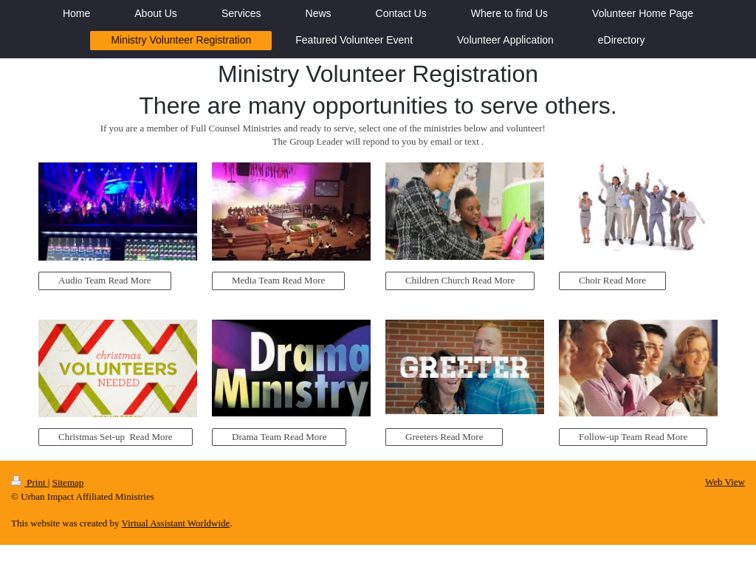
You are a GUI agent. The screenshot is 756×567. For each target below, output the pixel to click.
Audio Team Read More (104, 280)
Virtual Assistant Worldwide (176, 523)
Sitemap (68, 482)
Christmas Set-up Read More (115, 436)
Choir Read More (612, 280)
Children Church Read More (460, 280)
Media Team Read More (278, 280)
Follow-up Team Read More (633, 436)
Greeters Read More (444, 436)
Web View (725, 481)
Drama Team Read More (279, 436)
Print (29, 482)
